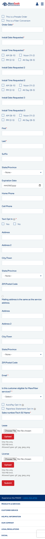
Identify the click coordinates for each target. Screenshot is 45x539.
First (4, 128)
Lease (4, 425)
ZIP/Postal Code (10, 284)
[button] (37, 4)
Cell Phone (7, 206)
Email (4, 375)
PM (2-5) (10, 60)
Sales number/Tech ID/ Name (16, 412)
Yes (7, 224)
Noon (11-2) (29, 55)
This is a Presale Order (16, 16)
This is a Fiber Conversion (18, 20)
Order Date (7, 24)
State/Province (9, 167)
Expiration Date (9, 180)
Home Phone (8, 193)
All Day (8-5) (29, 60)
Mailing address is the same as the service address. (22, 301)
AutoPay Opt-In (15, 404)
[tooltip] (14, 219)
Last (4, 141)
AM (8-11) (10, 55)
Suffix (5, 154)
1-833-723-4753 (30, 498)
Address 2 (6, 245)
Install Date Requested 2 (13, 67)
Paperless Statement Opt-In (21, 408)
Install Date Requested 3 (13, 97)
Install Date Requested (12, 37)
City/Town (7, 258)
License (5, 453)
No (19, 224)
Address (6, 232)
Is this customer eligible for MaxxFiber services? (20, 390)
